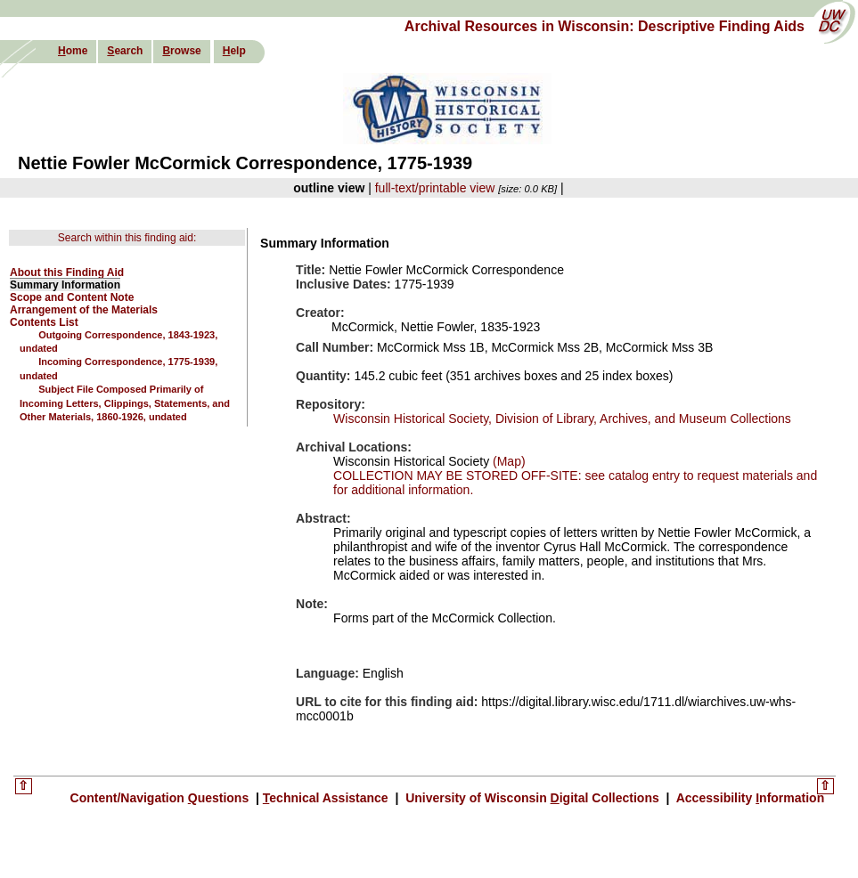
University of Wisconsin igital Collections (532, 798)
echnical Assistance (327, 798)
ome (72, 51)
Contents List (44, 322)
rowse (181, 51)
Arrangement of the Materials (84, 310)
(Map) (507, 461)
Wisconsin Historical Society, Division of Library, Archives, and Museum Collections (562, 418)
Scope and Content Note (72, 297)
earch (125, 51)
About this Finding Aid (67, 272)
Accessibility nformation (748, 798)
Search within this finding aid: (127, 238)
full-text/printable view (435, 188)
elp (234, 51)
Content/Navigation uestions (161, 798)
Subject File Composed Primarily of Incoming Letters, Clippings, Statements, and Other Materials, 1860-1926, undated (125, 403)
